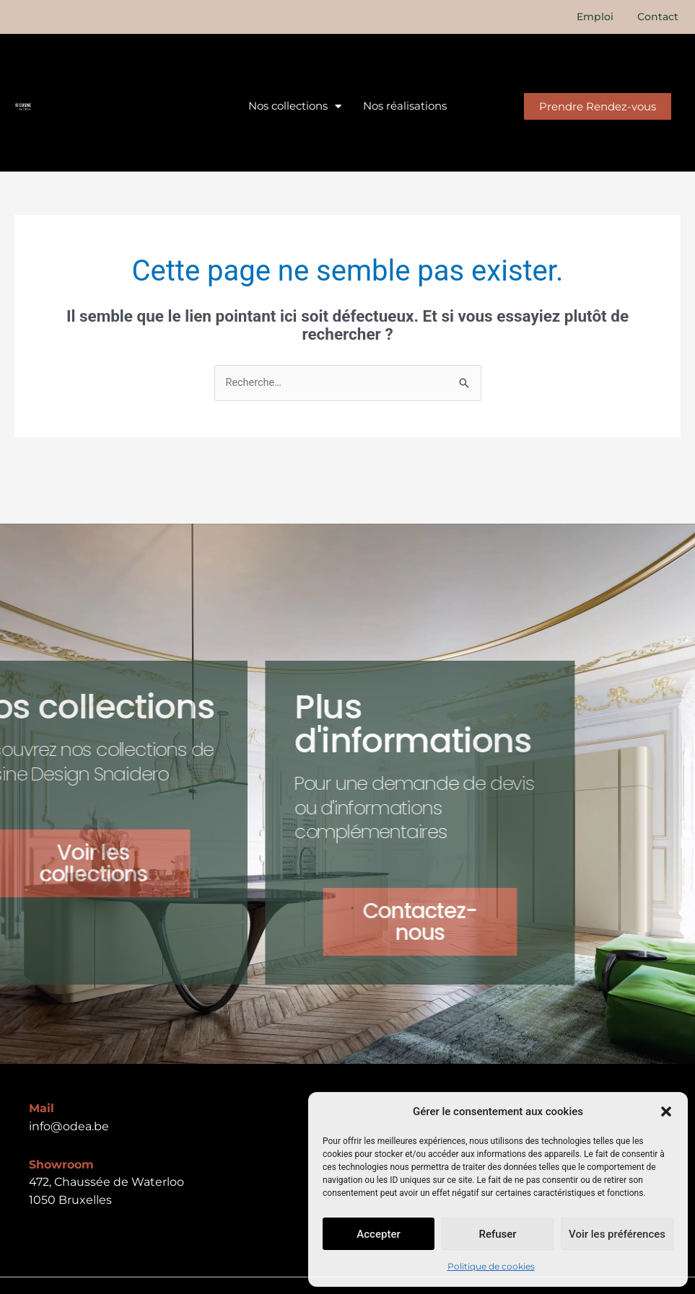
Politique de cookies (491, 1266)
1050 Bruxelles (70, 1200)
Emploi (598, 16)
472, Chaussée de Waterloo (106, 1182)
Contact (658, 16)
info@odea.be (69, 1127)
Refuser (497, 1234)
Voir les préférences (617, 1234)
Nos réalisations (405, 106)
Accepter (378, 1234)
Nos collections (294, 106)
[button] (666, 1111)
